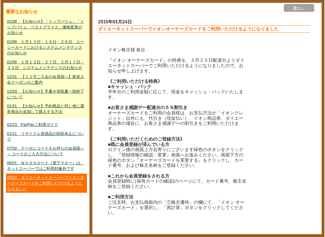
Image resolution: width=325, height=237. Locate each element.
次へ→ (299, 8)
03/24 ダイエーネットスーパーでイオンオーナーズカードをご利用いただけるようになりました (45, 183)
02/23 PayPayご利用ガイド (32, 124)
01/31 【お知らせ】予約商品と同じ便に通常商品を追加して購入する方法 (45, 109)
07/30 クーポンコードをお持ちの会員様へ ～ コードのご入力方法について (45, 151)
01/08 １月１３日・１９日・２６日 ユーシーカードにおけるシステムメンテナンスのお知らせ (45, 47)
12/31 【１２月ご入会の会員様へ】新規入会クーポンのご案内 (45, 79)
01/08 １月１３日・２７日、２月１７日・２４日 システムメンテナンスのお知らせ (45, 65)
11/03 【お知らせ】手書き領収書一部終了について (45, 94)
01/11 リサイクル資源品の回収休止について (45, 136)
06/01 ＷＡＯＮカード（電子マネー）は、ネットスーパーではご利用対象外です (45, 166)
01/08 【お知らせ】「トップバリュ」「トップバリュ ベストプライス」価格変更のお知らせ (45, 27)
